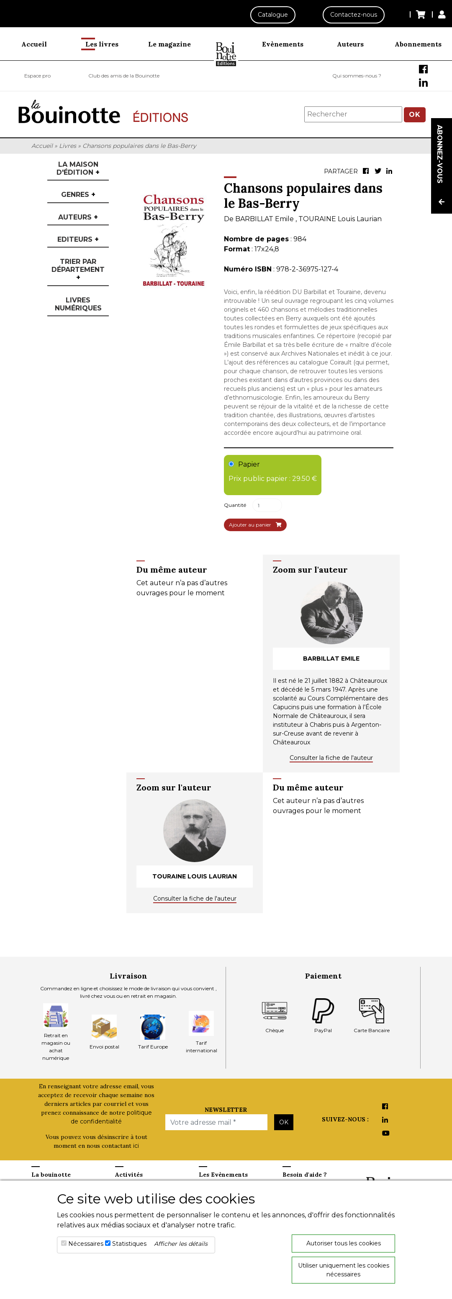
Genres (78, 195)
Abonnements (418, 44)
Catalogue (273, 14)
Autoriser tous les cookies (343, 1243)
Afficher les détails (181, 1243)
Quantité (235, 505)
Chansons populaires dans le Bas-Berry (139, 146)
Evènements (282, 44)
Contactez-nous (353, 14)
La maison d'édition (78, 168)
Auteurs (350, 44)
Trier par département (78, 269)
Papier (273, 472)
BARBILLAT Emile (265, 219)
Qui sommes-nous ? (356, 75)
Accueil (34, 44)
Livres (67, 146)
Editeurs (78, 239)
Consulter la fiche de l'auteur (331, 758)
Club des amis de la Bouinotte (123, 75)
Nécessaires (85, 1243)
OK (415, 115)
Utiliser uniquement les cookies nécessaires (343, 1270)
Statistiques (129, 1243)
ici (136, 1145)
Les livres (101, 44)
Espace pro (37, 75)
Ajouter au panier (255, 525)
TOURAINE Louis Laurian (340, 219)
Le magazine (169, 44)
